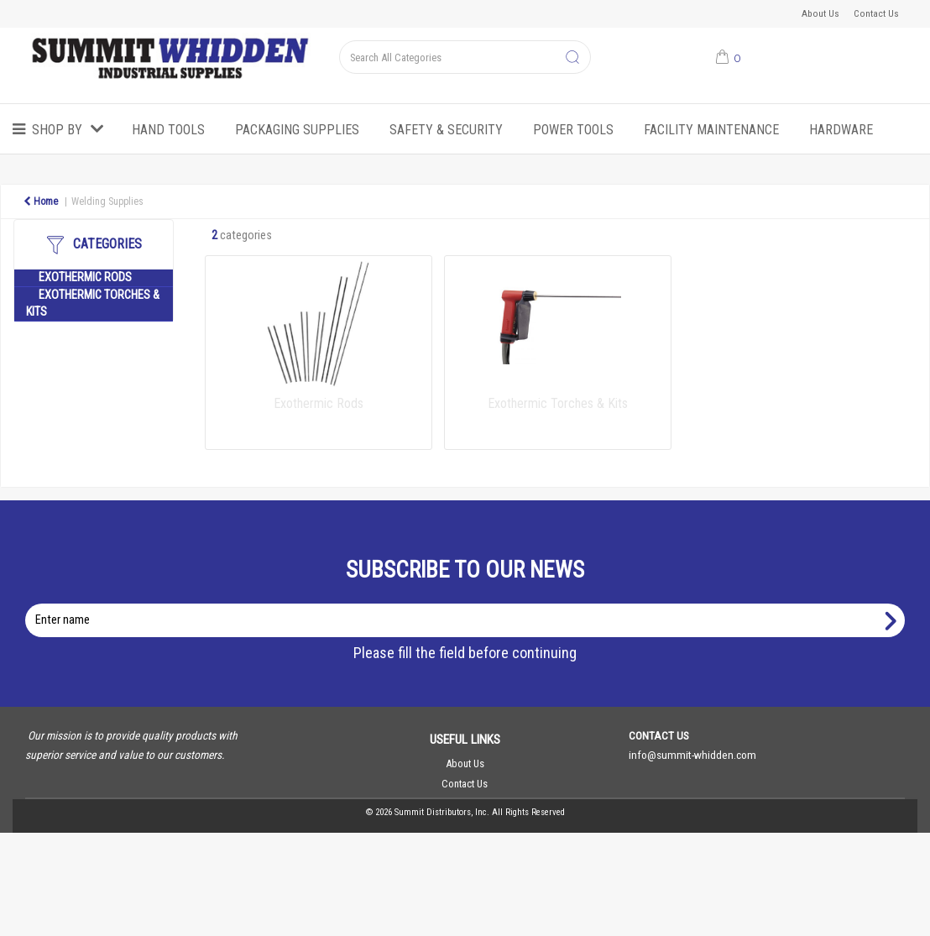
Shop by (57, 130)
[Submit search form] (572, 58)
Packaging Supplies (297, 130)
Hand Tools (168, 130)
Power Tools (573, 130)
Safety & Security (446, 130)
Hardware (841, 130)
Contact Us (876, 13)
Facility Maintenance (711, 130)
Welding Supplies (107, 201)
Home (41, 201)
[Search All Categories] (464, 57)
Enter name (469, 603)
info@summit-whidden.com (692, 754)
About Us (820, 13)
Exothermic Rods (85, 277)
